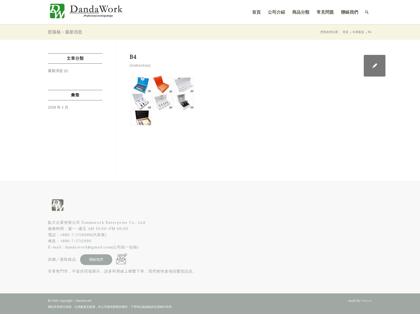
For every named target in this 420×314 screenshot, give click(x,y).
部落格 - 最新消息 (65, 32)
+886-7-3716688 (76, 234)
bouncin (366, 300)
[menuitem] (256, 12)
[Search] (367, 12)
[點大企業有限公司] (88, 12)
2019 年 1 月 (58, 107)
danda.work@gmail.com (88, 247)
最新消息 (55, 70)
